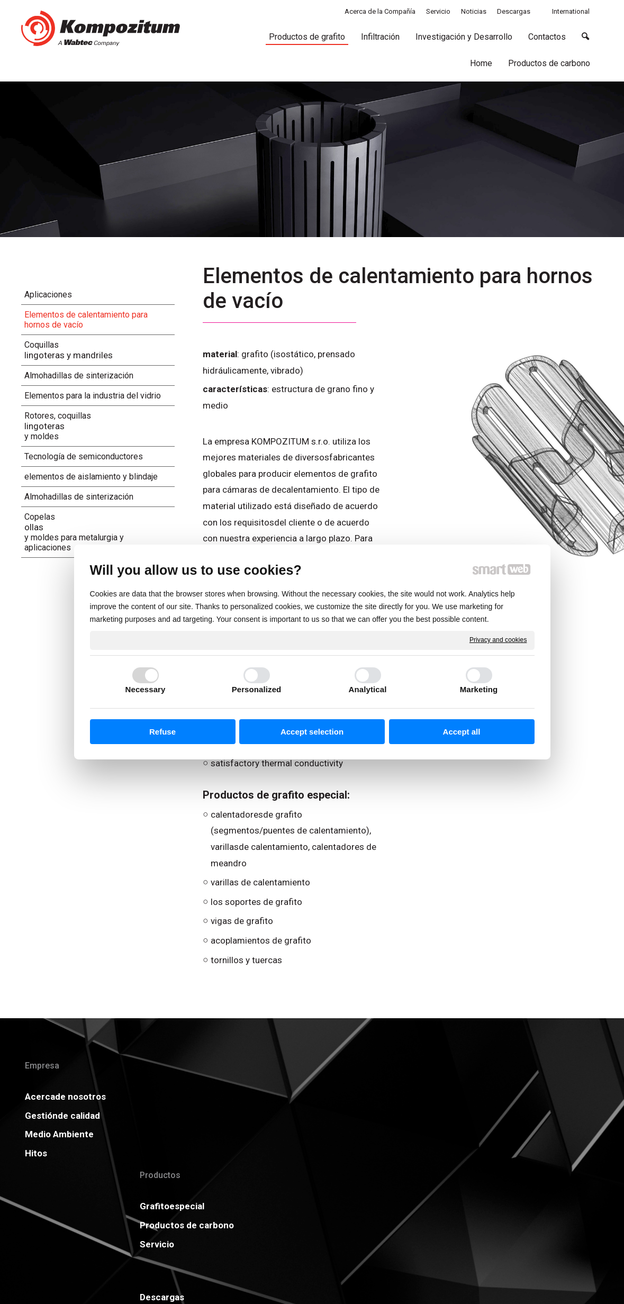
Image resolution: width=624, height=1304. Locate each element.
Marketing (479, 689)
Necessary (145, 689)
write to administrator (320, 1244)
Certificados (298, 1115)
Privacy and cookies (498, 640)
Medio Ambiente (59, 1150)
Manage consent (453, 1244)
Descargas (294, 1096)
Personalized (257, 689)
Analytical (368, 689)
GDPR (407, 1115)
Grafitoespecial (180, 1096)
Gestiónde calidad (62, 1131)
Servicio (165, 1150)
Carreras (290, 1134)
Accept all (462, 731)
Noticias (412, 1096)
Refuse (162, 731)
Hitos (36, 1169)
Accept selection (312, 731)
